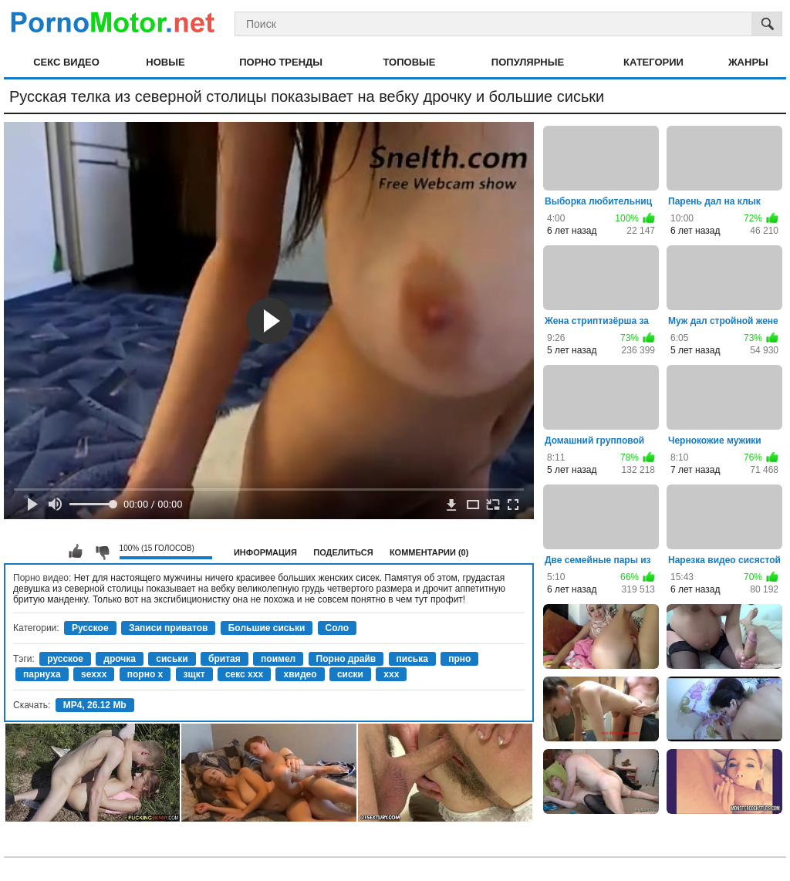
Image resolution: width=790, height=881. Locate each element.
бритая (224, 658)
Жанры (748, 62)
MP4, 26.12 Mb (95, 705)
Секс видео (66, 62)
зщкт (194, 674)
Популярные (527, 62)
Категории (653, 62)
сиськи (171, 658)
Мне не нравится (102, 551)
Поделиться (343, 552)
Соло (337, 628)
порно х (145, 674)
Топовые (409, 62)
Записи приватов (168, 628)
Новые (165, 62)
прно (459, 658)
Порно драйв (346, 658)
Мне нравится (75, 551)
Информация (265, 552)
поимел (278, 658)
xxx (391, 674)
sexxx (93, 674)
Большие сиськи (267, 628)
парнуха (42, 674)
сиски (350, 674)
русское (65, 658)
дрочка (119, 658)
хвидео (299, 674)
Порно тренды (280, 62)
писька (412, 658)
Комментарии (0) (429, 552)
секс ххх (244, 674)
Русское (90, 628)
